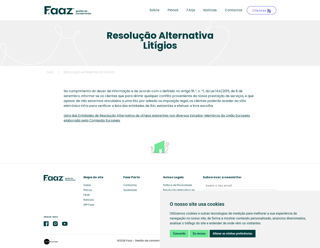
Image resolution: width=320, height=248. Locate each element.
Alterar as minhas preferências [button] (232, 233)
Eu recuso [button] (199, 233)
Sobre (154, 10)
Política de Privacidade (177, 185)
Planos (173, 10)
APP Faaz (88, 204)
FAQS (86, 195)
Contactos (233, 10)
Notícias (210, 10)
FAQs (191, 10)
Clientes (261, 10)
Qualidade (130, 190)
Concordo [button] (179, 233)
